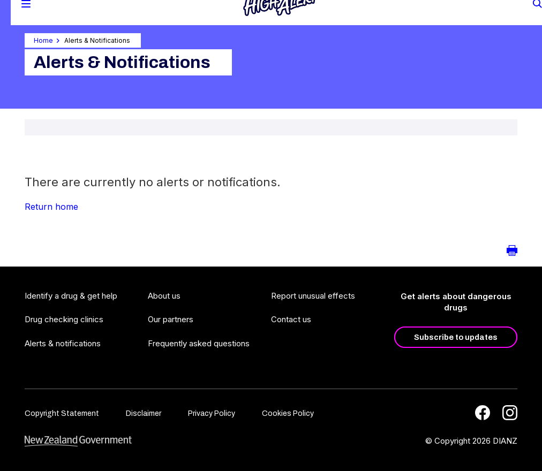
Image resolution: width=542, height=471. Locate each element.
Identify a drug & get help (71, 296)
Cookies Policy (288, 413)
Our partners (170, 319)
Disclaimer (143, 413)
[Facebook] (482, 412)
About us (164, 296)
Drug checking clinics (64, 319)
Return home (51, 206)
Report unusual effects (313, 296)
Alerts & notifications (63, 343)
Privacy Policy (211, 413)
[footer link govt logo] (78, 441)
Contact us (291, 319)
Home (43, 40)
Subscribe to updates (456, 337)
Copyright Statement (62, 413)
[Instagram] (509, 412)
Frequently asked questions (199, 343)
